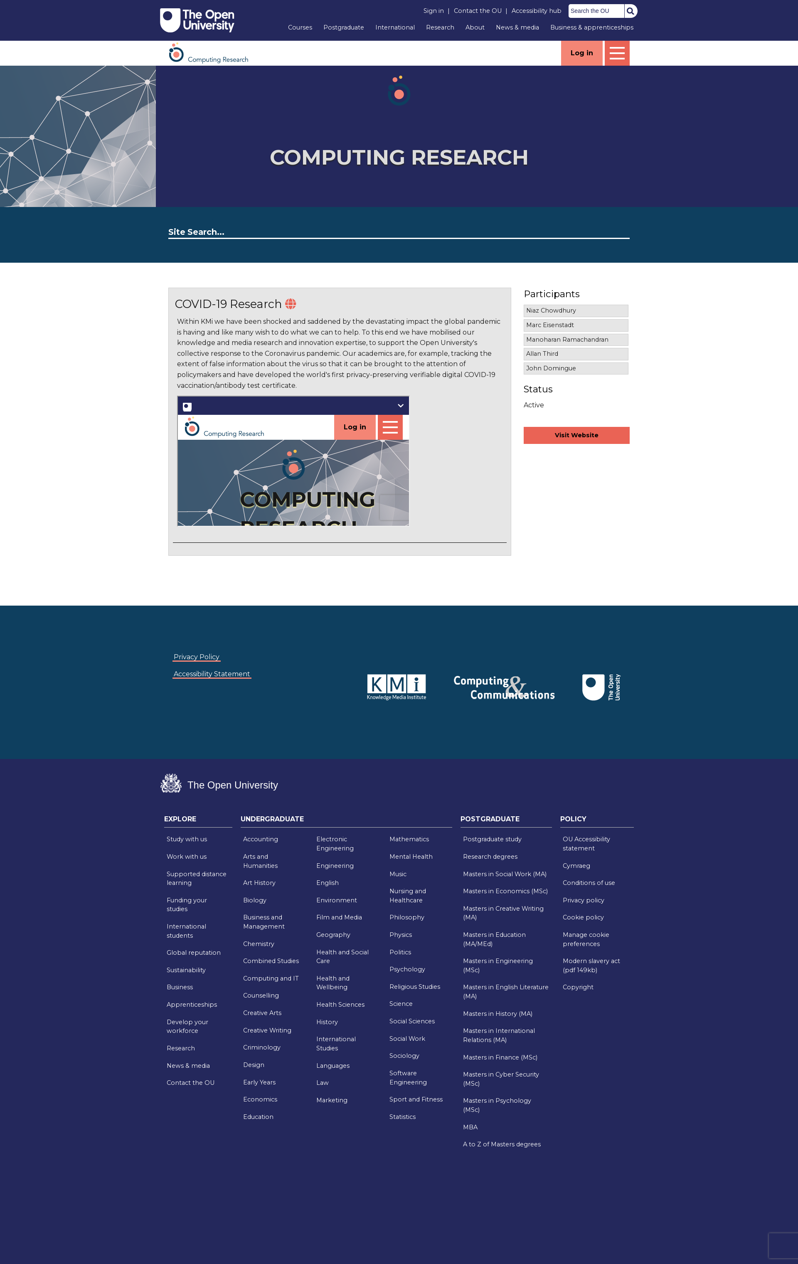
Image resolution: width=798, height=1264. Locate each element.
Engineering (335, 866)
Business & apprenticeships (591, 27)
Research (440, 27)
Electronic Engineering (335, 843)
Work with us (187, 856)
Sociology (404, 1055)
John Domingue (551, 368)
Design (253, 1065)
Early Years (259, 1082)
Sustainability (186, 970)
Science (401, 1004)
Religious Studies (414, 987)
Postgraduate (343, 27)
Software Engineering (408, 1077)
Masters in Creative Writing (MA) (503, 913)
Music (397, 874)
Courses (300, 27)
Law (322, 1083)
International (395, 27)
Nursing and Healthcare (407, 895)
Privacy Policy (196, 657)
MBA (470, 1127)
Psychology (407, 969)
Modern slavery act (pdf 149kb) (591, 965)
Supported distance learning (197, 878)
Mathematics (409, 839)
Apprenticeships (192, 1004)
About (475, 27)
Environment (336, 900)
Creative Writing (267, 1030)
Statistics (402, 1117)
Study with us (187, 839)
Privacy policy (583, 900)
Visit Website (576, 435)
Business (180, 987)
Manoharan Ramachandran (567, 339)
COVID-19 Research (228, 304)
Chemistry (258, 944)
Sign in (434, 11)
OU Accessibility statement (586, 843)
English (327, 883)
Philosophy (406, 917)
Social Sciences (412, 1021)
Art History (259, 883)
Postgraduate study (492, 839)
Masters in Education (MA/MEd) (494, 939)
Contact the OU (478, 11)
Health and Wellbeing (333, 983)
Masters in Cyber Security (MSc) (501, 1079)
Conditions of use (589, 883)
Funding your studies (187, 905)
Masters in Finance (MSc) (500, 1057)
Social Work (407, 1038)
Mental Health (411, 856)
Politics (400, 952)
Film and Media (339, 917)
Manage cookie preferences (586, 939)
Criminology (262, 1047)
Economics (260, 1099)
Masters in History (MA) (497, 1014)
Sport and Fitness (416, 1099)
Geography (333, 935)
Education (258, 1117)
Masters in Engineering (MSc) (498, 965)
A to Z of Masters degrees (502, 1144)
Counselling (261, 995)
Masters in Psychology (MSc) (497, 1105)
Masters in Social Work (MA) (505, 874)
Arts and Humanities (260, 861)
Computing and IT (271, 978)
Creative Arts (262, 1013)
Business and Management (264, 922)
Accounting (260, 839)
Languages (333, 1065)
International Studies (336, 1043)
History (327, 1022)
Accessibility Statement (212, 674)
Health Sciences (340, 1004)
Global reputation (194, 952)
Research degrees (490, 856)
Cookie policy (583, 917)
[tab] (198, 821)
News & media (517, 27)
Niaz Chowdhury (551, 310)
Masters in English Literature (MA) (506, 991)
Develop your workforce (187, 1026)
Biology (254, 900)
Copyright (578, 987)
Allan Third (542, 353)
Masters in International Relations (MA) (499, 1035)
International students (186, 931)
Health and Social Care (342, 957)
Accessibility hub (537, 11)
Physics (400, 935)
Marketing (331, 1100)
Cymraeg (576, 866)
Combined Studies (271, 961)
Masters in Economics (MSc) (505, 891)
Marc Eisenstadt (550, 325)
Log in (582, 53)
